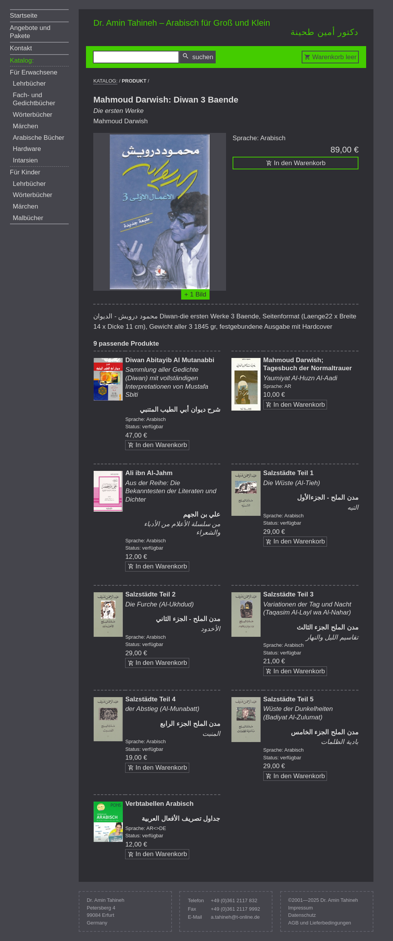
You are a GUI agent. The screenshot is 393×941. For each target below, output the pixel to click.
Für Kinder (25, 172)
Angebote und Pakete (30, 32)
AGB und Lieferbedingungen (319, 923)
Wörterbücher (32, 114)
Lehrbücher (29, 83)
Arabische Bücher (38, 137)
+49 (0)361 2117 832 (234, 900)
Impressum (300, 908)
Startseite (24, 15)
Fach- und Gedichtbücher (34, 99)
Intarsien (25, 160)
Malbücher (28, 218)
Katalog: (22, 60)
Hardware (27, 148)
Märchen (25, 126)
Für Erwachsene (34, 72)
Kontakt (21, 48)
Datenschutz (302, 915)
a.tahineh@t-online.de (235, 917)
